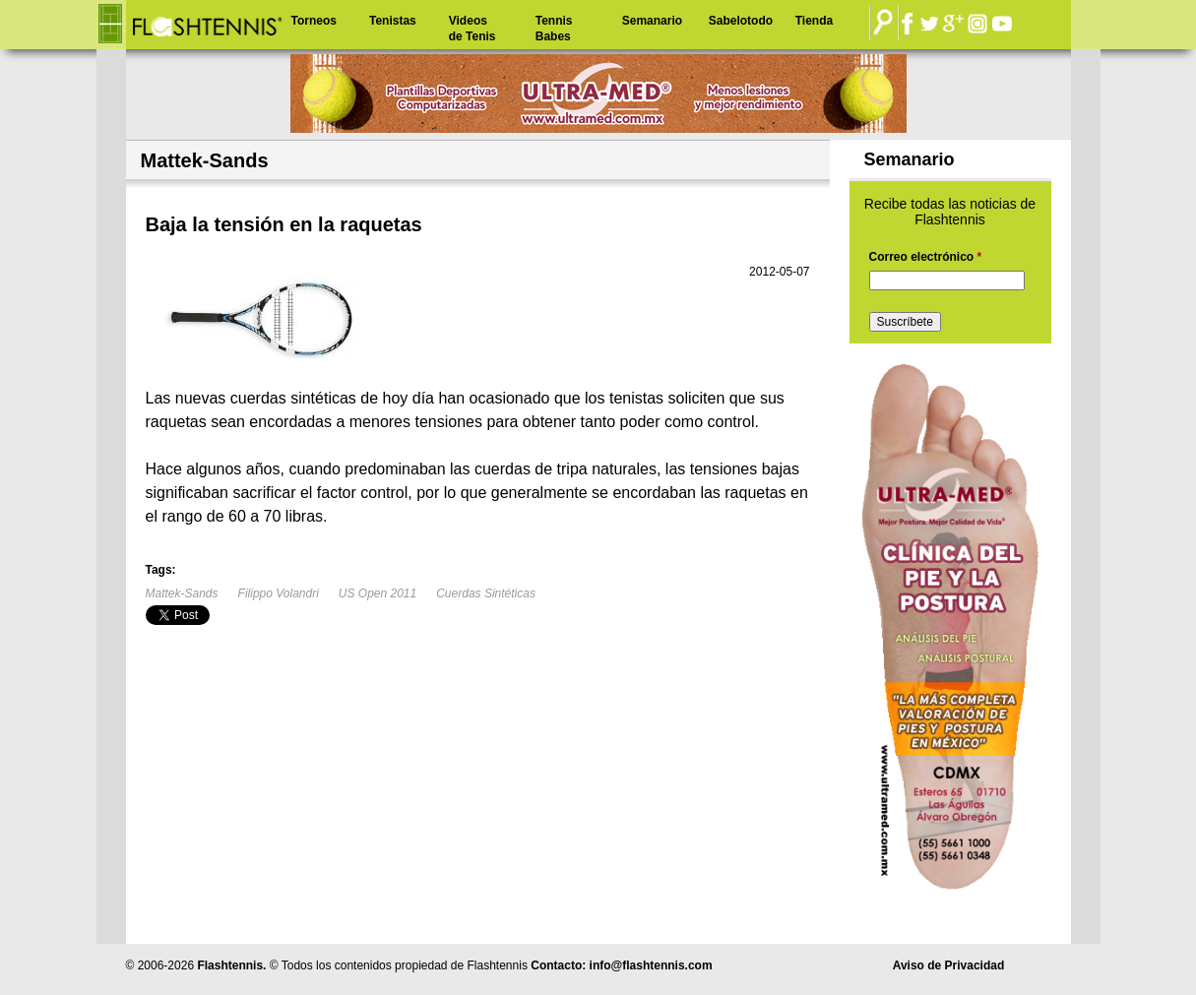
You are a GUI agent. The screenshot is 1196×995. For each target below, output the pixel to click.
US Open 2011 (377, 593)
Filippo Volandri (278, 593)
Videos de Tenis (472, 28)
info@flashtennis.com (651, 965)
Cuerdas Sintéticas (485, 593)
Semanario (652, 21)
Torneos (314, 21)
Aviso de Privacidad (949, 965)
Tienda (814, 21)
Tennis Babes (554, 28)
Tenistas (392, 21)
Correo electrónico (925, 257)
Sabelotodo (741, 21)
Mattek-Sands (182, 593)
